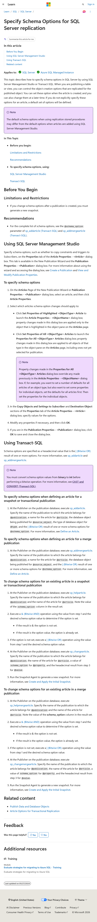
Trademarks (60, 912)
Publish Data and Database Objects (29, 806)
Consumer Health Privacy (19, 912)
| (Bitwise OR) (83, 451)
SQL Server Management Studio (28, 174)
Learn (6, 11)
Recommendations (20, 159)
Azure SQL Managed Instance (57, 72)
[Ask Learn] (84, 11)
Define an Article (69, 531)
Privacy (73, 907)
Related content (14, 64)
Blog (47, 907)
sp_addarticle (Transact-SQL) (41, 230)
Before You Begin (14, 51)
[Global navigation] (3, 4)
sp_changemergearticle (23, 764)
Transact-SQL (17, 181)
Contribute (60, 907)
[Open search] (83, 4)
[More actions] (90, 11)
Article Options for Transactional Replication (35, 811)
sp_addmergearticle (15, 460)
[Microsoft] (48, 4)
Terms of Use (44, 912)
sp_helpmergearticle (21, 705)
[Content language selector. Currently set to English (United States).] (21, 900)
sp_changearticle (79, 651)
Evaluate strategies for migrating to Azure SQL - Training (32, 867)
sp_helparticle (78, 592)
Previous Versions (32, 907)
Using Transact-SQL (16, 60)
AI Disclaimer (12, 907)
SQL (15, 11)
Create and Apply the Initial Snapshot (49, 681)
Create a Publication (61, 270)
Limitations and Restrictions (25, 152)
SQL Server (26, 11)
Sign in (91, 4)
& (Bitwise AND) (30, 613)
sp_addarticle (75, 455)
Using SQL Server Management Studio (25, 55)
